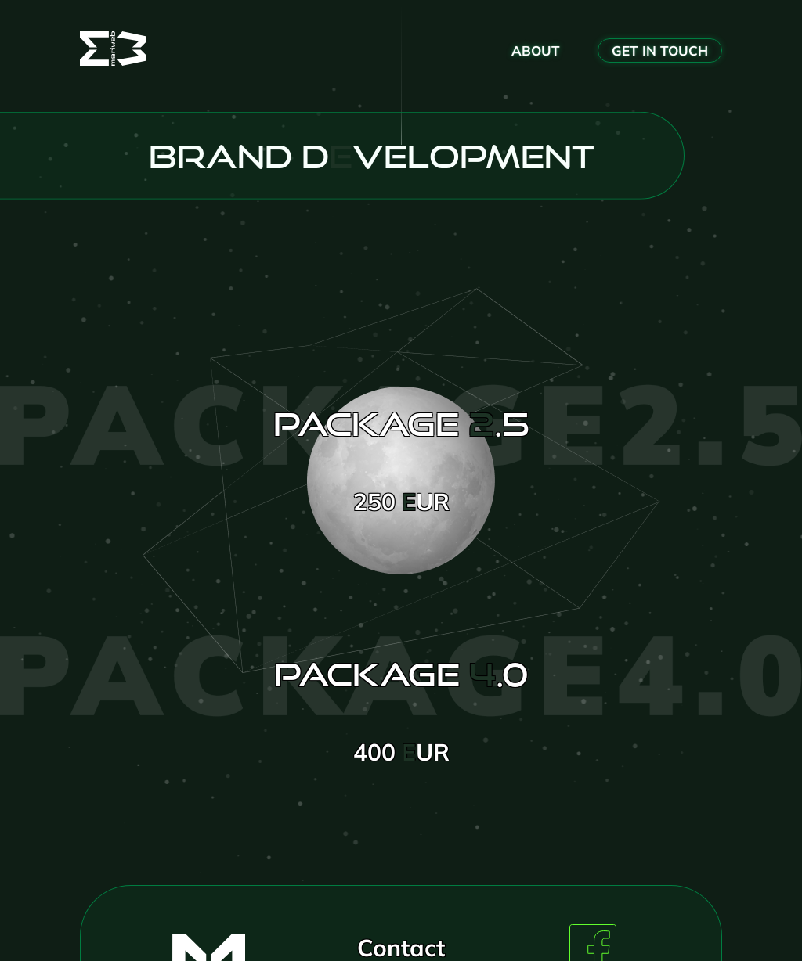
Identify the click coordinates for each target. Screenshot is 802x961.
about (535, 50)
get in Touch (660, 50)
